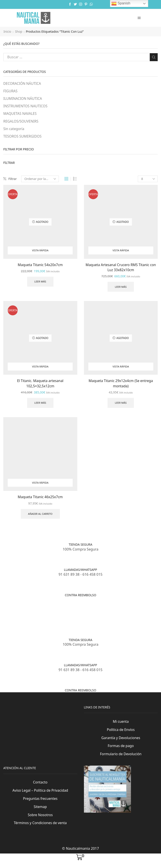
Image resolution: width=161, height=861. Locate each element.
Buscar (153, 57)
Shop (19, 31)
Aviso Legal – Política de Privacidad (40, 795)
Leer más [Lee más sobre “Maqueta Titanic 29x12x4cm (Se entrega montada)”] (121, 405)
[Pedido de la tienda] (40, 180)
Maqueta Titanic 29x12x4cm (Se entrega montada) (121, 385)
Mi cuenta (121, 725)
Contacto (40, 787)
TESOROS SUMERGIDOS (23, 137)
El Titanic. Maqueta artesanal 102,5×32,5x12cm (40, 385)
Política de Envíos (120, 733)
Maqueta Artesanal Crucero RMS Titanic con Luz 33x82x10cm (121, 268)
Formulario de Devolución (120, 758)
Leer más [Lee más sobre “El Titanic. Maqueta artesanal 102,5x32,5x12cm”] (40, 405)
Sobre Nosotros (40, 820)
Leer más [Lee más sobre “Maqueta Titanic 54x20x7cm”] (40, 283)
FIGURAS (10, 91)
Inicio (7, 31)
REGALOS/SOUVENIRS (21, 121)
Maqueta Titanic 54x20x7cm (40, 265)
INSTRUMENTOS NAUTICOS (26, 106)
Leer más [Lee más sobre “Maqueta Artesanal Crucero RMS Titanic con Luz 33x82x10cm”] (121, 288)
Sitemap (40, 811)
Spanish (120, 3)
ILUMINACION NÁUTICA (23, 98)
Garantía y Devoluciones (121, 742)
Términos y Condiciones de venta (40, 828)
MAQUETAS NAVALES (20, 114)
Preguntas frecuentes (40, 803)
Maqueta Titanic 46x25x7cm (40, 499)
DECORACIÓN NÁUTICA (22, 83)
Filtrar (10, 180)
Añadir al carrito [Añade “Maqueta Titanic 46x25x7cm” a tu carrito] (40, 516)
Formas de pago (120, 750)
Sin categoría (14, 129)
